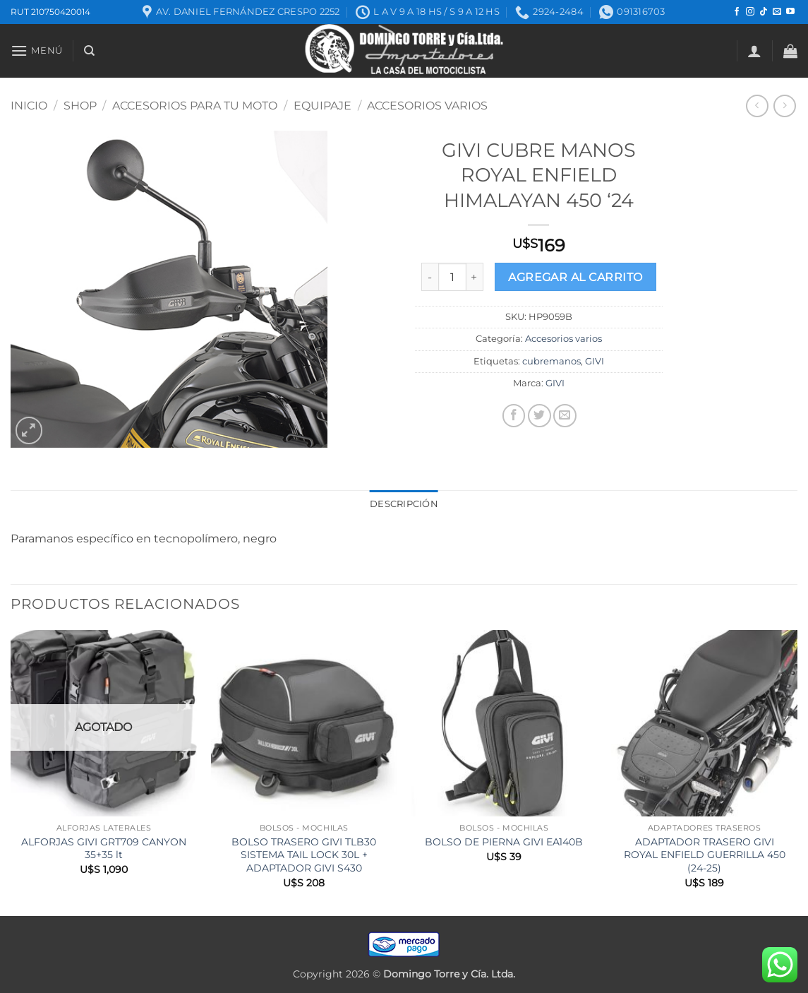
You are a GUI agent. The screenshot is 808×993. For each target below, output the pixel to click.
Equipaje (322, 105)
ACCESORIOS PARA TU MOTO (194, 105)
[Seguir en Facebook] (736, 12)
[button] (37, 50)
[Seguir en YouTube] (790, 12)
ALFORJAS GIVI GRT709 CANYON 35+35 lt (103, 849)
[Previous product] (784, 106)
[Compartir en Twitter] (539, 415)
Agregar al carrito (575, 277)
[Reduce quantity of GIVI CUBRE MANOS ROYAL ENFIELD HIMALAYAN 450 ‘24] (429, 277)
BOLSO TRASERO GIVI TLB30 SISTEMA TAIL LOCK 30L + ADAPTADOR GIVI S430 (303, 855)
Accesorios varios (427, 105)
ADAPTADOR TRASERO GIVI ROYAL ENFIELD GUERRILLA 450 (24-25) (704, 855)
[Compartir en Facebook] (514, 415)
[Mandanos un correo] (777, 12)
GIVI (594, 361)
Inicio (29, 105)
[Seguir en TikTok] (763, 12)
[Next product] (757, 106)
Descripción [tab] (404, 504)
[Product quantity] (452, 277)
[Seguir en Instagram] (750, 12)
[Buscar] (89, 50)
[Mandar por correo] (565, 415)
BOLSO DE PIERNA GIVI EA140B (504, 842)
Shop (80, 105)
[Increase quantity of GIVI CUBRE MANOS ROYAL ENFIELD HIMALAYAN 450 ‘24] (474, 277)
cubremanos (551, 361)
